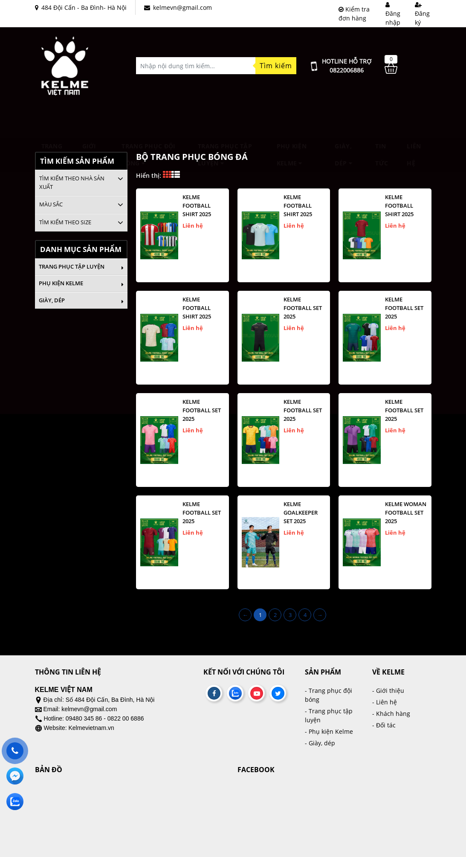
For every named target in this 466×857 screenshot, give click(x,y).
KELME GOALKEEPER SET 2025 (301, 512)
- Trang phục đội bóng (328, 695)
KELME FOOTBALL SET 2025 (303, 307)
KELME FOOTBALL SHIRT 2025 (196, 205)
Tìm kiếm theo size (65, 222)
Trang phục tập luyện (225, 121)
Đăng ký (422, 14)
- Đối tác (384, 725)
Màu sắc (51, 204)
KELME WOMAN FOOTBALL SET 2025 (405, 512)
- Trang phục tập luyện (329, 715)
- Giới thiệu (388, 690)
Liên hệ (414, 121)
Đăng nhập (392, 14)
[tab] (81, 182)
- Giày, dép (320, 743)
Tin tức (381, 121)
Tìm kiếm (276, 65)
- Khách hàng (391, 713)
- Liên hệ (384, 702)
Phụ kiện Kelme (292, 121)
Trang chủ (51, 121)
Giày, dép (343, 121)
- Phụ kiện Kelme (329, 731)
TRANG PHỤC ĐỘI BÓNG (148, 121)
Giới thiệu (91, 121)
